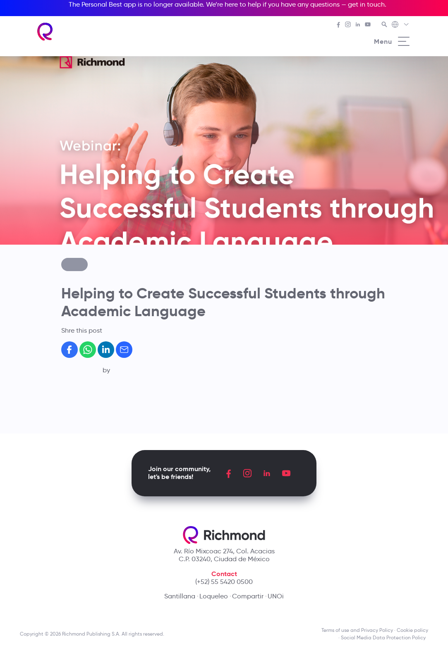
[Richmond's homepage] (45, 31)
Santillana (179, 596)
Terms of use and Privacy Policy (357, 630)
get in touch (366, 4)
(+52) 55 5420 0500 (224, 582)
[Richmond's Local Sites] (400, 25)
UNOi (276, 596)
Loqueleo (213, 596)
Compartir (248, 596)
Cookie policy (412, 630)
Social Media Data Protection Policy (384, 637)
